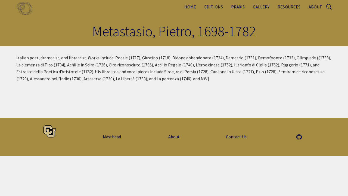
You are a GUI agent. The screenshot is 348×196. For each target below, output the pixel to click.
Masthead (112, 136)
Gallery (261, 7)
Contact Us (236, 136)
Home (190, 7)
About (315, 7)
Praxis (238, 7)
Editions (213, 7)
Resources (289, 7)
